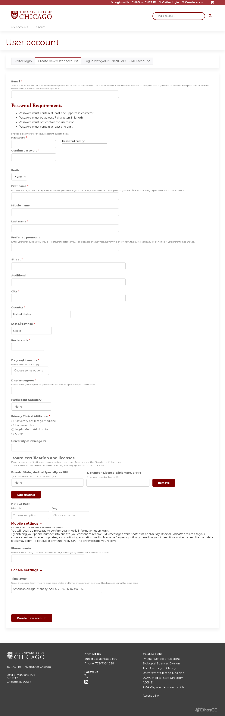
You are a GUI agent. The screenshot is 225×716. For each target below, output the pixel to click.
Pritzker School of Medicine (161, 658)
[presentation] (39, 604)
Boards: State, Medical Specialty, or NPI (39, 472)
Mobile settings (25, 523)
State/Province (22, 324)
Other (19, 433)
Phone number (22, 548)
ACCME (148, 682)
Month (16, 508)
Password (18, 137)
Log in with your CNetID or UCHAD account (117, 61)
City (14, 291)
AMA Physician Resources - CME (165, 687)
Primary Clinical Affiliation (29, 416)
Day (54, 508)
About (40, 27)
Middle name (20, 205)
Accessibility (151, 695)
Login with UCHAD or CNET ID (135, 2)
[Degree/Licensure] (29, 370)
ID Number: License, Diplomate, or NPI (113, 472)
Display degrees (22, 380)
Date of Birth (20, 504)
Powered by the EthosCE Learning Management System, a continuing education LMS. (206, 709)
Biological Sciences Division (161, 663)
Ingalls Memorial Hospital (31, 429)
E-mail (15, 81)
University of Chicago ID (28, 441)
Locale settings (25, 570)
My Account (19, 27)
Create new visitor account (59, 62)
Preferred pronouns (25, 237)
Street (16, 259)
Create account (196, 2)
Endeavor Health (26, 425)
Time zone (19, 578)
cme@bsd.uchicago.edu (100, 658)
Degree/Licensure (24, 360)
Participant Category (26, 400)
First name (19, 186)
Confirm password (24, 150)
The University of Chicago (33, 667)
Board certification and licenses (43, 458)
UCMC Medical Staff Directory (163, 677)
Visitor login (170, 2)
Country (17, 307)
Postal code (19, 340)
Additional (18, 275)
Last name (18, 221)
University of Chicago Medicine (35, 421)
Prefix (15, 170)
